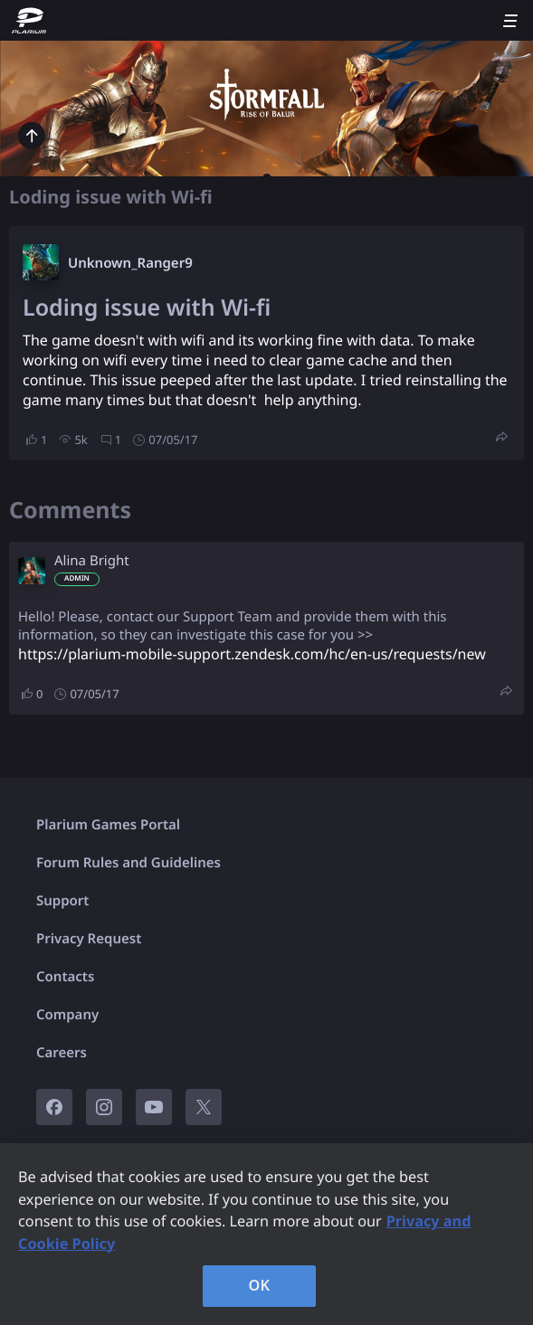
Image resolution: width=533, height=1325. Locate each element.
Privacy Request (88, 939)
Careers (61, 1053)
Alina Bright (91, 561)
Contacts (65, 977)
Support (62, 901)
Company (67, 1015)
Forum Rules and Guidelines (128, 863)
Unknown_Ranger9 (130, 263)
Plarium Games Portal (108, 825)
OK (260, 1285)
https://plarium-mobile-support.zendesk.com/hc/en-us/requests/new (252, 654)
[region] (266, 1234)
